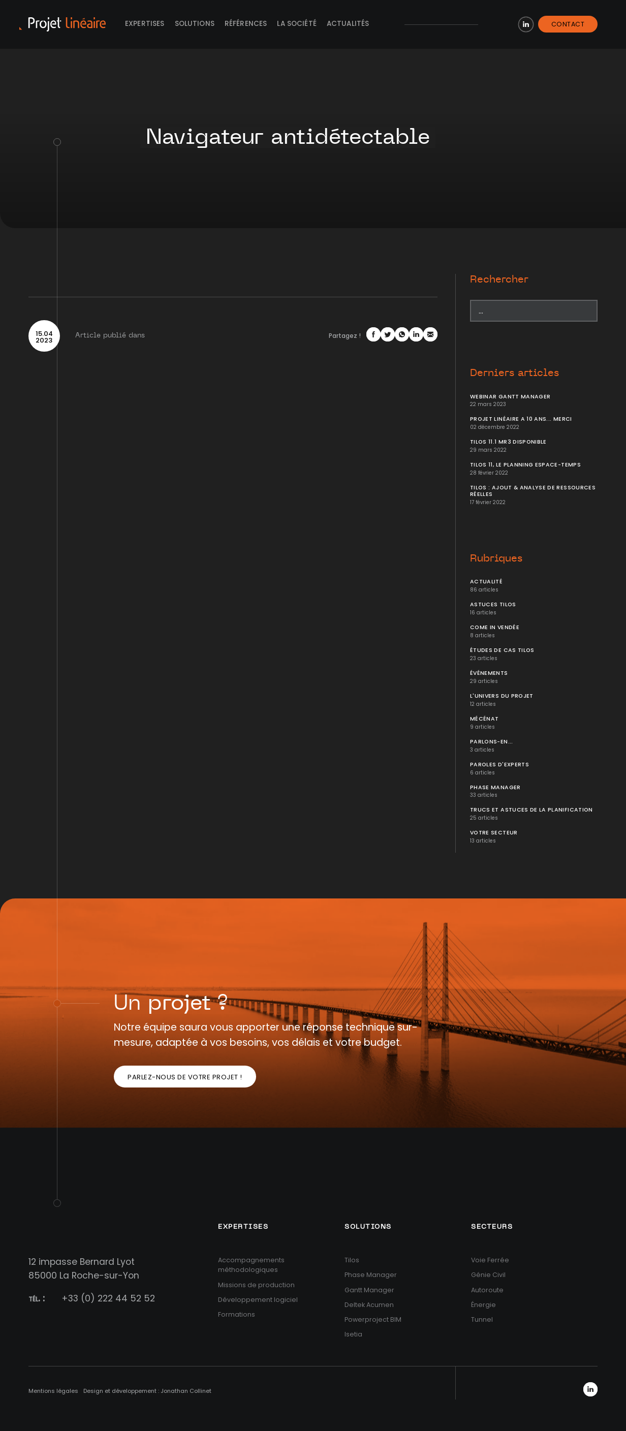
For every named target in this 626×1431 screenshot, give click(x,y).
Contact (568, 24)
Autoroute (487, 1290)
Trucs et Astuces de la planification (531, 810)
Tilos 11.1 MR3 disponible (508, 442)
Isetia (353, 1334)
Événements (489, 673)
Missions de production (256, 1285)
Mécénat (484, 719)
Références (246, 23)
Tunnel (482, 1319)
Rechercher (499, 279)
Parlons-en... (491, 741)
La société (297, 23)
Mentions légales (53, 1391)
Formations (236, 1314)
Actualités (348, 23)
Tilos (352, 1260)
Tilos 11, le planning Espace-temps (525, 465)
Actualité (486, 581)
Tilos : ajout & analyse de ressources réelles (533, 491)
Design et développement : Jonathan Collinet (147, 1391)
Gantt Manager (369, 1290)
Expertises (145, 23)
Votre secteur (494, 832)
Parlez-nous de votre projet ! (185, 1077)
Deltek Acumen (369, 1304)
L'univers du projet (502, 696)
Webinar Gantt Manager (510, 396)
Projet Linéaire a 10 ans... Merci (521, 419)
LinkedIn (526, 24)
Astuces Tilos (493, 604)
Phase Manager (495, 787)
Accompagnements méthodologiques (251, 1265)
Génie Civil (488, 1274)
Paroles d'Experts (499, 764)
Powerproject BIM (373, 1319)
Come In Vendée (494, 627)
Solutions (194, 23)
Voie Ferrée (490, 1260)
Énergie (483, 1304)
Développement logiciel (258, 1299)
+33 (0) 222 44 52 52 (108, 1298)
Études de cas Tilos (502, 650)
